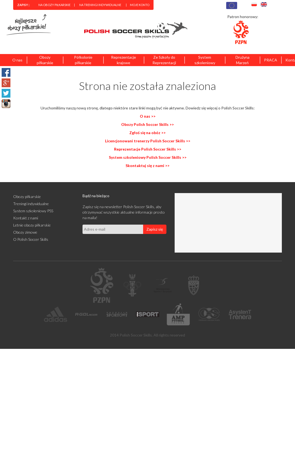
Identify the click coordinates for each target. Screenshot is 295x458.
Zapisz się (154, 229)
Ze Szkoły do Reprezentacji (164, 60)
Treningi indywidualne (31, 203)
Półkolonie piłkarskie (83, 60)
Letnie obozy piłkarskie (32, 225)
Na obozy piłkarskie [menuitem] (54, 5)
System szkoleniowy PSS (33, 210)
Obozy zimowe (25, 232)
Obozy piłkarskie (45, 60)
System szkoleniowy (204, 60)
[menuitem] (23, 5)
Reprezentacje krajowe (123, 60)
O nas (17, 60)
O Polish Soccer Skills (30, 239)
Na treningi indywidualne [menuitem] (100, 5)
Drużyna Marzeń (242, 60)
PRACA (270, 60)
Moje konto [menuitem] (139, 5)
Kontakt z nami (25, 218)
